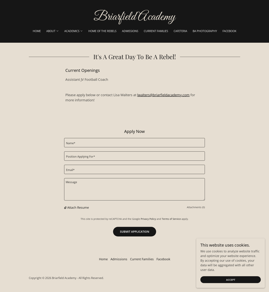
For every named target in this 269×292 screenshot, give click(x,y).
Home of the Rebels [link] (102, 31)
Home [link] (37, 31)
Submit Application (134, 232)
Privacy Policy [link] (148, 219)
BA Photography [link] (205, 31)
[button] (52, 31)
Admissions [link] (130, 31)
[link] (134, 19)
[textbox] (134, 142)
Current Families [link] (156, 31)
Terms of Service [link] (171, 219)
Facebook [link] (229, 31)
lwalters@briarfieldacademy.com (163, 95)
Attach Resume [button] (78, 207)
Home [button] (103, 259)
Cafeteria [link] (180, 31)
